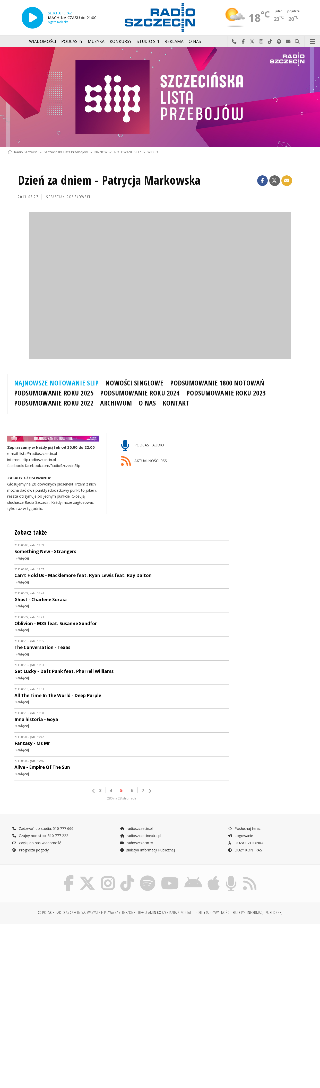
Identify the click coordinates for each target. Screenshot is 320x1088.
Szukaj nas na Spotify (279, 42)
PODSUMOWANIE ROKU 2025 (54, 393)
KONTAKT (176, 403)
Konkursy (121, 41)
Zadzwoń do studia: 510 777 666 (43, 828)
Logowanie (240, 835)
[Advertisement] (83, 967)
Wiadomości (42, 41)
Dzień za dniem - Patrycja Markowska (109, 180)
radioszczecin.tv (136, 842)
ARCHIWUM (116, 403)
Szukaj (297, 42)
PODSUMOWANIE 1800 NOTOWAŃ (217, 383)
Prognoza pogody (30, 850)
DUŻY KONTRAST (246, 850)
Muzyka (96, 41)
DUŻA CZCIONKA (246, 842)
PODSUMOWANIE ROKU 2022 (54, 403)
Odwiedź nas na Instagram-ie (261, 42)
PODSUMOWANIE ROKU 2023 (226, 393)
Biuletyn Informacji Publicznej (147, 850)
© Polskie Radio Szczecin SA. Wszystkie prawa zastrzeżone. (87, 912)
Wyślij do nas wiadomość (288, 42)
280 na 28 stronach (121, 798)
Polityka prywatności (213, 912)
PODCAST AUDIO (142, 445)
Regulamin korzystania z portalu (166, 912)
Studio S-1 (148, 41)
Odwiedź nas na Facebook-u (243, 42)
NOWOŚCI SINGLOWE (134, 383)
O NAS (147, 403)
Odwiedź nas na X (252, 42)
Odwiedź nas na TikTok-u (270, 42)
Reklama (174, 41)
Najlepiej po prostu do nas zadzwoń (234, 42)
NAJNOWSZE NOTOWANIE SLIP (117, 152)
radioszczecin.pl (136, 828)
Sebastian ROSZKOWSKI (68, 197)
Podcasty (72, 41)
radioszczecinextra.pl (140, 835)
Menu (312, 42)
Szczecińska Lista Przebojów (66, 152)
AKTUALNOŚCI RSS (144, 461)
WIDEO (153, 152)
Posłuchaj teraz (244, 828)
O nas (195, 41)
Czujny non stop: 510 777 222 (40, 835)
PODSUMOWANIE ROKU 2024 (140, 393)
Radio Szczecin (22, 152)
